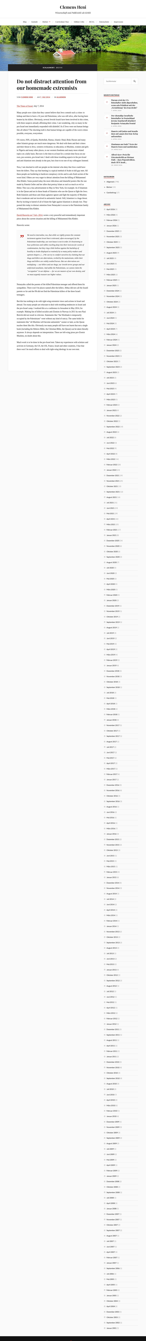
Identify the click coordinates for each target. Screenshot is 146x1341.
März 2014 (111, 915)
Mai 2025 (110, 269)
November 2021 (113, 481)
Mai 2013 (110, 964)
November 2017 (113, 725)
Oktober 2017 (112, 731)
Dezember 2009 (113, 1122)
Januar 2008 (111, 1208)
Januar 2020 (111, 600)
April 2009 (111, 1165)
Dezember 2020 (113, 540)
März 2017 (111, 769)
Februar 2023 (112, 405)
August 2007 (112, 1236)
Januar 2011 (111, 1056)
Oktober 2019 (112, 617)
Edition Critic (79, 22)
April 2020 (111, 584)
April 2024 (111, 329)
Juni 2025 (110, 263)
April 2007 (111, 1252)
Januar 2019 (111, 665)
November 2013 (113, 931)
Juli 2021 (110, 502)
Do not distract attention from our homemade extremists (51, 84)
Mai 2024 (110, 323)
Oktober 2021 (112, 486)
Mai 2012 (110, 1002)
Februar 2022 (112, 464)
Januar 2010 (111, 1116)
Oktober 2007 (112, 1225)
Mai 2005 (110, 1279)
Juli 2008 (110, 1198)
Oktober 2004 (112, 1301)
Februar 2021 (112, 530)
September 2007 (113, 1230)
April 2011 (111, 1046)
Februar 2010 (112, 1111)
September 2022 (113, 426)
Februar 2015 (112, 872)
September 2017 (113, 736)
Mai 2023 (110, 388)
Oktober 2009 (112, 1132)
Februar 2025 (112, 280)
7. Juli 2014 (45, 97)
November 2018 (113, 676)
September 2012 (113, 980)
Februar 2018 (112, 714)
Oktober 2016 (112, 796)
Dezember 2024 (113, 291)
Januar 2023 (111, 410)
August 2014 (112, 893)
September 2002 (113, 1322)
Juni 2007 (110, 1247)
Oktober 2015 (112, 850)
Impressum (118, 22)
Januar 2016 (111, 834)
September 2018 (113, 687)
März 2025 (111, 274)
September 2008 (113, 1192)
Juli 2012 (110, 991)
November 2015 (113, 845)
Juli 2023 (110, 378)
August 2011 (112, 1040)
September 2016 (113, 801)
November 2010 (113, 1067)
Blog (24, 22)
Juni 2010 (110, 1094)
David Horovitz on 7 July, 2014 (29, 215)
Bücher (45, 22)
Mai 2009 (110, 1160)
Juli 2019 (110, 633)
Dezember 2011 (113, 1029)
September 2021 (113, 492)
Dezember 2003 (113, 1312)
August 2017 (112, 741)
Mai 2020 (110, 579)
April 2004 (111, 1306)
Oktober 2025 (112, 242)
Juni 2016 (110, 812)
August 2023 (112, 372)
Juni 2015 (110, 855)
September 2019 (113, 622)
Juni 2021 (110, 508)
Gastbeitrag (111, 192)
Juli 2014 (110, 899)
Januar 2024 (111, 345)
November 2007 (113, 1219)
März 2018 (111, 709)
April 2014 (111, 910)
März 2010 (111, 1105)
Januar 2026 (111, 225)
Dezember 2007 (113, 1214)
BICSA (91, 22)
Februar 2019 (112, 660)
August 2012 (112, 986)
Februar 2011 (112, 1051)
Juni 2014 (110, 904)
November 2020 (113, 546)
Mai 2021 (110, 513)
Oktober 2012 (112, 975)
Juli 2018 (110, 692)
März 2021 (111, 524)
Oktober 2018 (112, 682)
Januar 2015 (111, 877)
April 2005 (111, 1285)
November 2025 (113, 236)
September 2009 (113, 1138)
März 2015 (111, 866)
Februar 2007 (112, 1257)
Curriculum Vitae (62, 22)
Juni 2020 (110, 573)
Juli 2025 (110, 258)
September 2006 (113, 1268)
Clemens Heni (73, 7)
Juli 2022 (110, 437)
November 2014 (113, 888)
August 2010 (112, 1084)
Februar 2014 (112, 921)
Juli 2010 (110, 1089)
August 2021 (112, 497)
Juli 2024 (110, 312)
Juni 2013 (110, 959)
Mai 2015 (110, 861)
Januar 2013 (111, 970)
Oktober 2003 (112, 1317)
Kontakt (34, 22)
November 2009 (113, 1127)
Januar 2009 (111, 1176)
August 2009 (112, 1143)
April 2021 (111, 519)
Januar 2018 (111, 720)
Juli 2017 (110, 747)
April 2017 (111, 763)
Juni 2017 (110, 752)
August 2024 (112, 307)
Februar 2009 (112, 1170)
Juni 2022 (110, 443)
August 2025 (112, 253)
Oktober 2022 (112, 421)
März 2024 (111, 334)
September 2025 (113, 247)
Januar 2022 (111, 470)
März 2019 (111, 655)
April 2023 (111, 394)
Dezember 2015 (113, 839)
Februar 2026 (112, 220)
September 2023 (113, 367)
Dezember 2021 (113, 475)
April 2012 (111, 1008)
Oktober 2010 (112, 1073)
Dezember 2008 (113, 1181)
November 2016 (113, 790)
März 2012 (111, 1013)
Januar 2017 (111, 779)
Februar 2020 (112, 595)
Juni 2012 (110, 997)
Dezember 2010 (113, 1062)
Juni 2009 (110, 1154)
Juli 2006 (110, 1274)
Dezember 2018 (113, 671)
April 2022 (111, 454)
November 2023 (113, 356)
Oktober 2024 (112, 302)
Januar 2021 (111, 535)
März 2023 (111, 399)
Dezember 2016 (113, 785)
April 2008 (111, 1203)
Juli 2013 (110, 953)
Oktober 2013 (112, 937)
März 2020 (111, 589)
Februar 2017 (112, 774)
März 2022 (111, 459)
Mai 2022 (110, 448)
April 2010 (111, 1100)
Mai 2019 (110, 644)
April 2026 (111, 209)
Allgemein (61, 97)
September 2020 (113, 557)
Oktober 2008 (112, 1187)
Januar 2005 (111, 1295)
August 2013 (112, 948)
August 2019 (112, 627)
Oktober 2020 (112, 551)
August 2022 (112, 432)
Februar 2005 (112, 1290)
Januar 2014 (111, 926)
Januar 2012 (111, 1024)
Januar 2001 (111, 1328)
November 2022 (113, 416)
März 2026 (111, 215)
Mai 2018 (110, 698)
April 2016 (111, 823)
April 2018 (111, 703)
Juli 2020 (110, 568)
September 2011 (113, 1035)
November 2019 (113, 611)
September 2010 (113, 1078)
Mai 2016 (110, 817)
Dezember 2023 (113, 350)
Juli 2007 (110, 1241)
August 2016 (112, 807)
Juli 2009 (110, 1149)
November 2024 (113, 296)
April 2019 (111, 649)
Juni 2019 (110, 638)
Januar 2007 (111, 1263)
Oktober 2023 (112, 361)
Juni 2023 (110, 383)
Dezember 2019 (113, 606)
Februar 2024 (112, 340)
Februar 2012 (112, 1018)
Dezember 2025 (113, 231)
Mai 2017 (110, 758)
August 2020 (112, 562)
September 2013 (113, 942)
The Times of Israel (25, 106)
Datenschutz (104, 22)
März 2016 (111, 828)
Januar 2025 (111, 285)
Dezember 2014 (113, 883)
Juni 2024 (110, 318)
